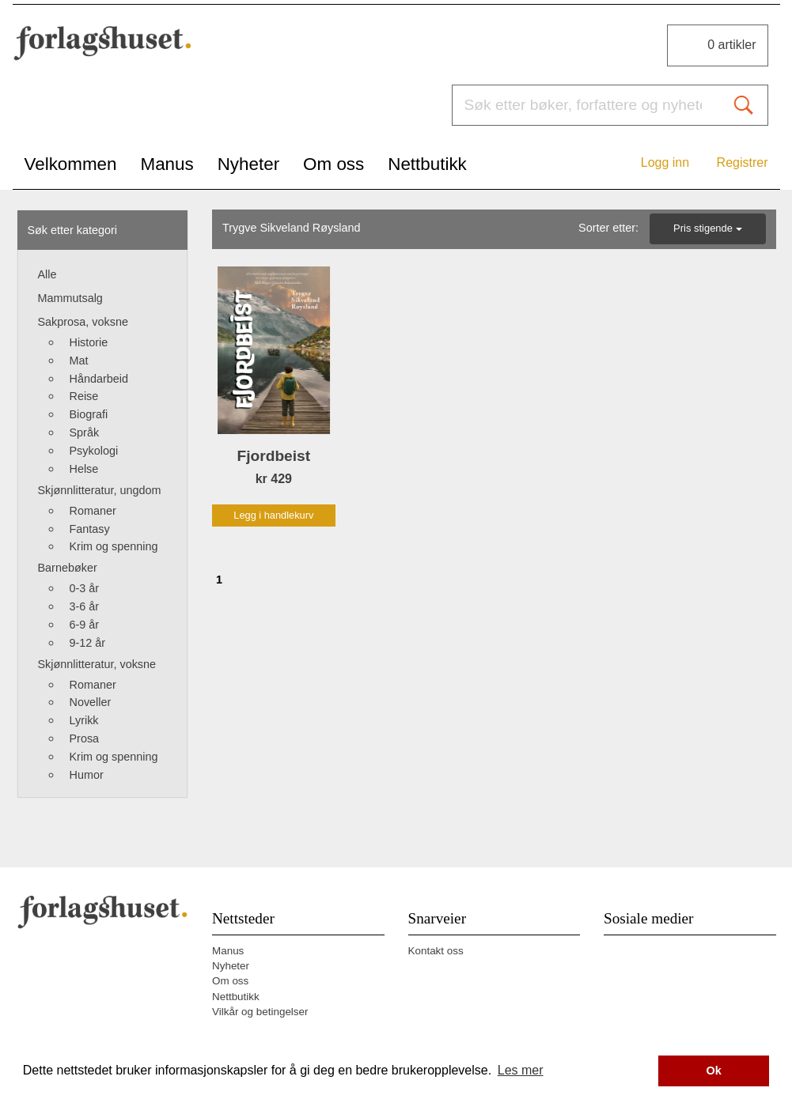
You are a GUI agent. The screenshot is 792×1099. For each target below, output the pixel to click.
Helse (84, 469)
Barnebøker (67, 567)
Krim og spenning (114, 546)
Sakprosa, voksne (83, 321)
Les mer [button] (521, 1070)
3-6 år (85, 606)
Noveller (91, 702)
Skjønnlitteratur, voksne (97, 664)
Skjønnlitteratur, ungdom (99, 490)
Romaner (93, 510)
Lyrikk (84, 720)
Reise (84, 396)
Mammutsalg (70, 298)
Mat (79, 360)
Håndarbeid (99, 378)
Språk (85, 432)
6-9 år (85, 624)
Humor (87, 775)
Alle (47, 274)
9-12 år (88, 642)
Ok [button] (714, 1070)
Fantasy (90, 529)
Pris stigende (707, 228)
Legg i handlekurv (273, 515)
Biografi (89, 414)
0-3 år (85, 588)
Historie (89, 342)
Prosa (85, 738)
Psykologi (94, 450)
